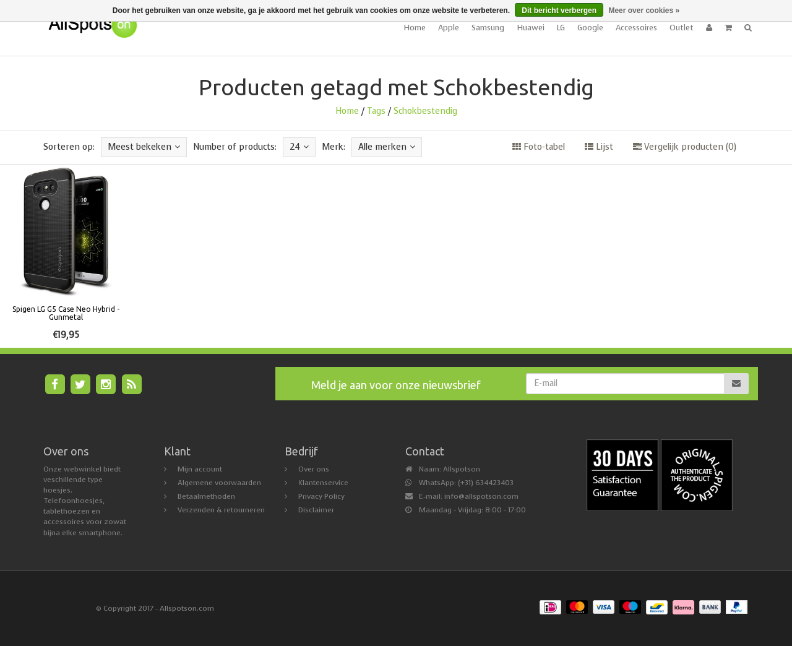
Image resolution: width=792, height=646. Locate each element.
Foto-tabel (538, 147)
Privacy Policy (321, 496)
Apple (448, 27)
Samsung (487, 27)
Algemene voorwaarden (219, 483)
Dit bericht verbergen (559, 10)
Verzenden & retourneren (221, 510)
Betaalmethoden (206, 496)
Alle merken (386, 147)
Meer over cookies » (643, 10)
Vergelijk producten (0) (684, 147)
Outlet (681, 27)
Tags (376, 111)
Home (414, 27)
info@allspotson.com (481, 496)
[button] (728, 28)
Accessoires (636, 27)
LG (561, 27)
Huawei (530, 27)
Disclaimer (316, 510)
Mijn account (200, 469)
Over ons (313, 469)
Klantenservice (323, 483)
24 (299, 147)
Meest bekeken (144, 147)
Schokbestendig (425, 111)
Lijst (599, 147)
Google (590, 27)
